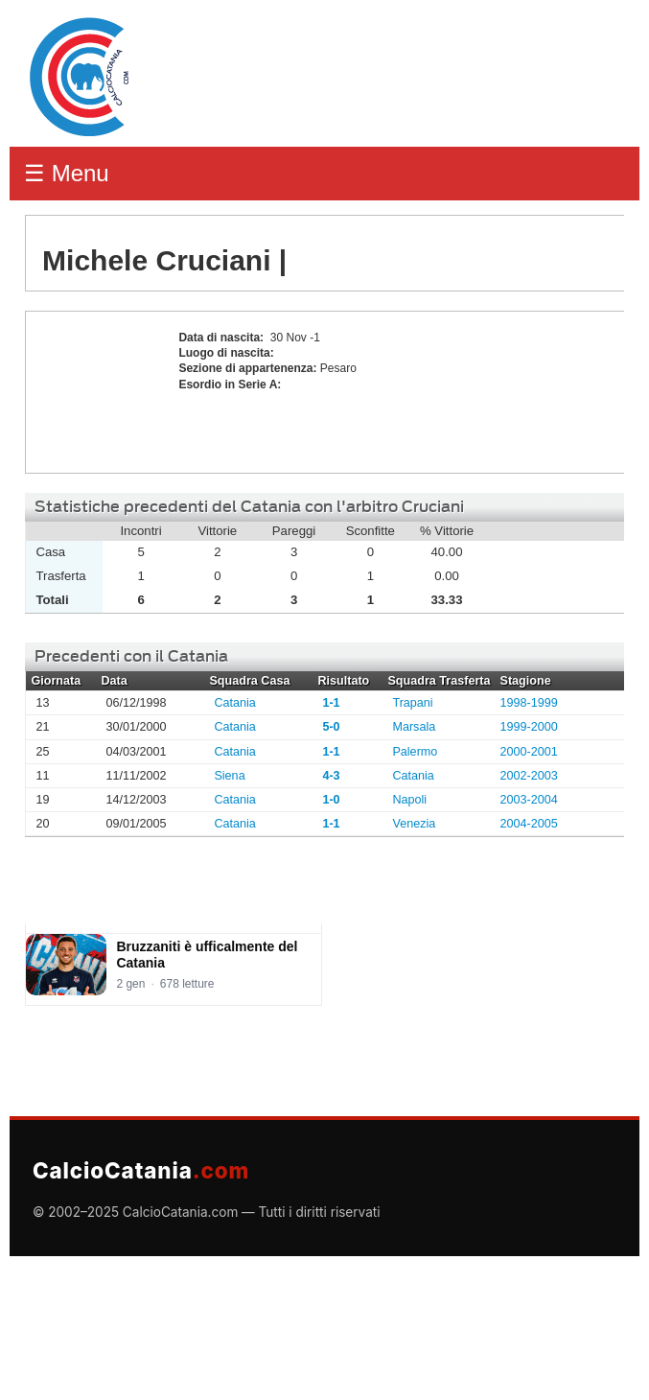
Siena (229, 775)
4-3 (330, 775)
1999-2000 (529, 727)
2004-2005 (529, 823)
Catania (234, 703)
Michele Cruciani (97, 392)
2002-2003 (529, 775)
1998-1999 (529, 703)
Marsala (413, 727)
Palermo (414, 751)
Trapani (412, 703)
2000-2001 (529, 751)
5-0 (330, 727)
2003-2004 (529, 799)
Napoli (409, 799)
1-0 (330, 799)
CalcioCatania (141, 1170)
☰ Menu (66, 173)
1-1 (330, 703)
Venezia (413, 823)
